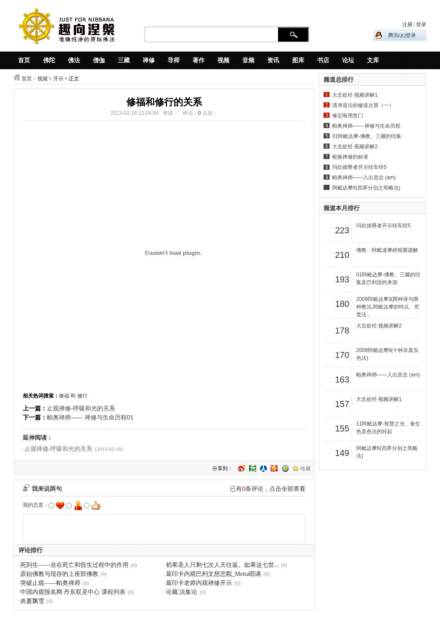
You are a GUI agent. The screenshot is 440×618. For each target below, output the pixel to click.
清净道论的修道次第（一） (363, 105)
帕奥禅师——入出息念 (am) (364, 177)
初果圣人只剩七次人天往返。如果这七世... (222, 565)
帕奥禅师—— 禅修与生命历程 (366, 126)
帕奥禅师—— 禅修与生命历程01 (90, 417)
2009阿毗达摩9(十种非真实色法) (387, 354)
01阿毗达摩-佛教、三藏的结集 (366, 136)
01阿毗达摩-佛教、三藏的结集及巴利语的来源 (388, 278)
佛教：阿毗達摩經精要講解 (387, 250)
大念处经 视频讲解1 (355, 95)
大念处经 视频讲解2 (355, 147)
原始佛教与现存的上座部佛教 (59, 574)
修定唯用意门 (347, 116)
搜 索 (293, 35)
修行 (82, 396)
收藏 (305, 468)
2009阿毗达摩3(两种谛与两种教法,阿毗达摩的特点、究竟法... (387, 307)
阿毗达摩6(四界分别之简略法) (366, 188)
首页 (26, 79)
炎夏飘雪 (32, 601)
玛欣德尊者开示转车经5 (359, 167)
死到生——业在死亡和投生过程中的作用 (74, 565)
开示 (58, 79)
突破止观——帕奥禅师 (50, 583)
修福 (64, 396)
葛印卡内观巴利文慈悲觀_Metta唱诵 (213, 574)
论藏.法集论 (182, 592)
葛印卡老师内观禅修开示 (199, 583)
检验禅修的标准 (350, 157)
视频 (42, 79)
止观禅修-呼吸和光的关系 (81, 408)
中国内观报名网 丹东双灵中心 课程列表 (72, 592)
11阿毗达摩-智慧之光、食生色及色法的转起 (388, 427)
